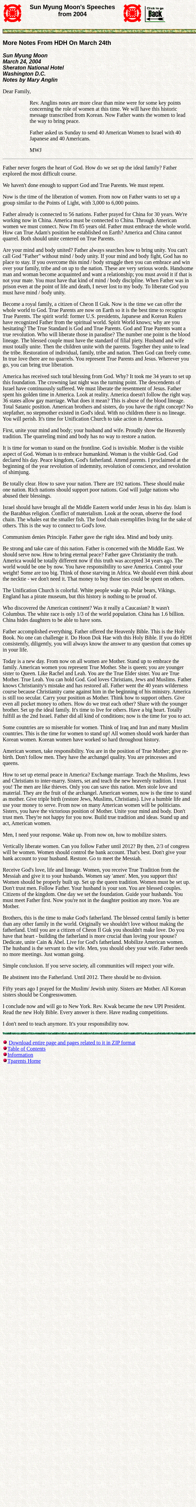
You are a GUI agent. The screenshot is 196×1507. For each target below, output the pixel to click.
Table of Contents (26, 1049)
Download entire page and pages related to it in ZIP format (72, 1043)
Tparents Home (24, 1061)
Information (20, 1055)
